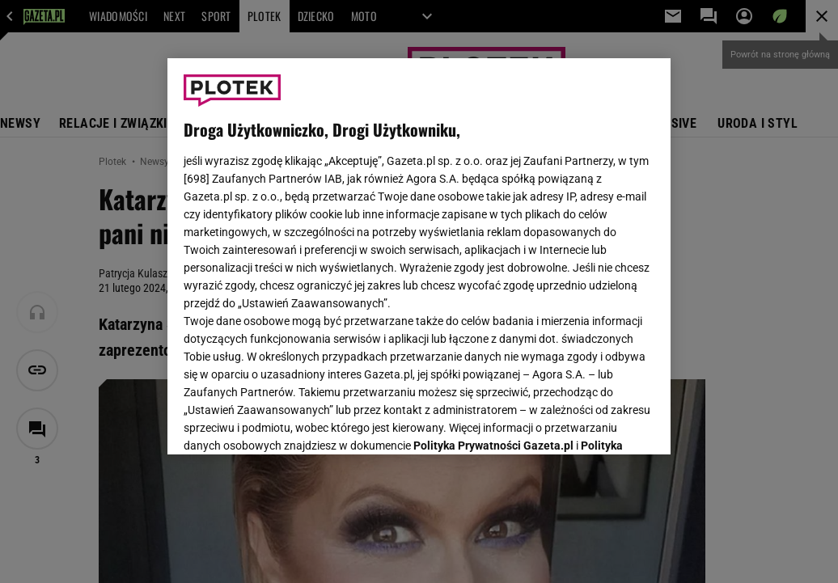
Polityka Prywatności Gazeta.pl (493, 240)
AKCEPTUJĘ (599, 422)
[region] (419, 256)
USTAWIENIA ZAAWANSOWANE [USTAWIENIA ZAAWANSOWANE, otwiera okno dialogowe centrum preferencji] (290, 422)
